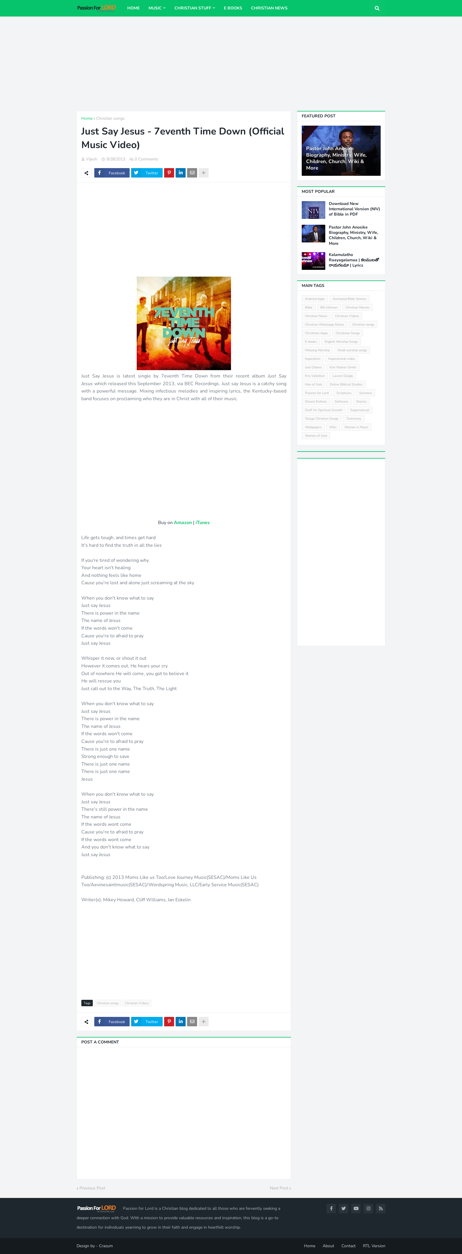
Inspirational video (341, 359)
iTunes (203, 522)
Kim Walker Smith (343, 367)
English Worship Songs (341, 341)
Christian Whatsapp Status (324, 324)
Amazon (183, 522)
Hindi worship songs (352, 350)
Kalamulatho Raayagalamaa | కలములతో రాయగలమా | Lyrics (354, 260)
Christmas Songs (348, 333)
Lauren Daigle (343, 376)
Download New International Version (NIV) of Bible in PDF (354, 209)
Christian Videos (137, 1003)
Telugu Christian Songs (321, 418)
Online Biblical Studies (346, 384)
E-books (311, 341)
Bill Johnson (328, 307)
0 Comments (146, 159)
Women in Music (356, 427)
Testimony (353, 418)
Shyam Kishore (316, 401)
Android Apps (315, 299)
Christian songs (110, 118)
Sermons (365, 393)
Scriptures (343, 393)
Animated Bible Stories (349, 299)
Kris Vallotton (315, 376)
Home (87, 118)
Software (341, 401)
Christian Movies (357, 307)
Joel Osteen (313, 367)
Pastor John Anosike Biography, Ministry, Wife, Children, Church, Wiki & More (336, 158)
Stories (361, 401)
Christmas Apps (316, 333)
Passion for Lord (317, 393)
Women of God (316, 436)
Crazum (106, 1246)
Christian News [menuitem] (269, 8)
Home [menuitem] (133, 8)
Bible (308, 307)
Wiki (332, 427)
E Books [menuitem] (233, 8)
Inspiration (312, 359)
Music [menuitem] (155, 8)
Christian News (316, 316)
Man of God (313, 384)
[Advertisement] (231, 63)
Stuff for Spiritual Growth (323, 410)
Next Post (279, 1188)
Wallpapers (313, 427)
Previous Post (92, 1188)
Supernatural (359, 410)
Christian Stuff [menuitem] (192, 8)
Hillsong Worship (317, 350)
